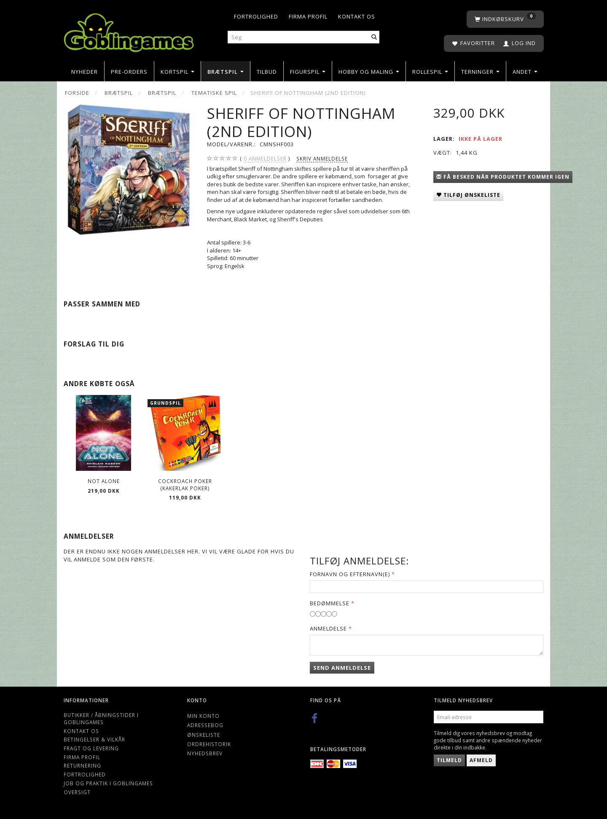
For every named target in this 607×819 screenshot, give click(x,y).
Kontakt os (356, 16)
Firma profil (308, 16)
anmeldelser (265, 158)
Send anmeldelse (342, 667)
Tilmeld (449, 760)
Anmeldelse (328, 628)
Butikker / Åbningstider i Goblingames (101, 718)
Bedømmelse (329, 603)
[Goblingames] (128, 30)
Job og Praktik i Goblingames (108, 783)
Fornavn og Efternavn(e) (350, 574)
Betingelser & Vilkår (94, 739)
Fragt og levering (91, 748)
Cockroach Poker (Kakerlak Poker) (185, 484)
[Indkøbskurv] (505, 19)
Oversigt (77, 792)
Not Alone (104, 481)
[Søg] (374, 37)
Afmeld (481, 760)
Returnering (82, 765)
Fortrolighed (256, 16)
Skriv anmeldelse (322, 158)
